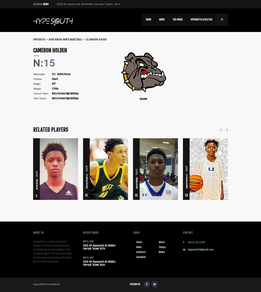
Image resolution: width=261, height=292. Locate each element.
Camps (162, 247)
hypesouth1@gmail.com (200, 249)
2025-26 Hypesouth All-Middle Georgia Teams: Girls (99, 247)
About (162, 242)
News (139, 247)
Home (139, 242)
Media (162, 252)
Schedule (141, 257)
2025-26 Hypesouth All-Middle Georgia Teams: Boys (99, 263)
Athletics (141, 252)
